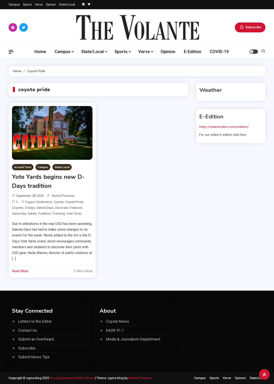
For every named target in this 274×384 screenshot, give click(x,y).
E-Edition (192, 51)
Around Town (22, 167)
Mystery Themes (139, 378)
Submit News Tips (34, 357)
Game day (19, 213)
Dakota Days (45, 207)
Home (40, 51)
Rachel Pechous (63, 195)
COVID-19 (219, 51)
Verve (39, 4)
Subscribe (250, 27)
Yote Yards (74, 213)
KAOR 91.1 (115, 330)
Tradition (44, 213)
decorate (61, 207)
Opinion (51, 4)
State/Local (67, 4)
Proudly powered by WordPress (72, 378)
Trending (58, 213)
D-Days (30, 207)
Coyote (59, 202)
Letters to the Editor (35, 321)
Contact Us (27, 330)
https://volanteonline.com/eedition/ (224, 127)
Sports (27, 4)
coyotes (18, 207)
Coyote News (117, 321)
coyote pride (74, 202)
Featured (76, 207)
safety (32, 213)
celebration (44, 202)
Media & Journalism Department (133, 339)
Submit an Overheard (36, 339)
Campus (14, 4)
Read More (20, 271)
